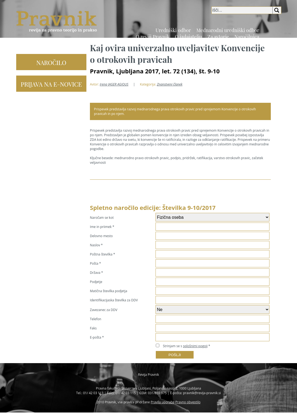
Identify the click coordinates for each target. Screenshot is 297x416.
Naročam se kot (102, 217)
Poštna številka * (102, 254)
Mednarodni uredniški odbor (227, 30)
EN (278, 40)
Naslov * (96, 245)
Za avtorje (218, 36)
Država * (96, 272)
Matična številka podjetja (108, 291)
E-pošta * (97, 337)
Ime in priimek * (102, 226)
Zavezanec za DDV (103, 310)
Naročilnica (246, 36)
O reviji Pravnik (152, 36)
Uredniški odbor (173, 30)
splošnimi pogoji (195, 346)
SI (272, 40)
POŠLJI (174, 355)
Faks (93, 328)
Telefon (95, 319)
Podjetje (96, 281)
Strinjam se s (185, 346)
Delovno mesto (101, 236)
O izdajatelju (188, 36)
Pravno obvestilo (187, 402)
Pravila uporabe (162, 402)
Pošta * (95, 263)
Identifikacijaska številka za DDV (114, 300)
